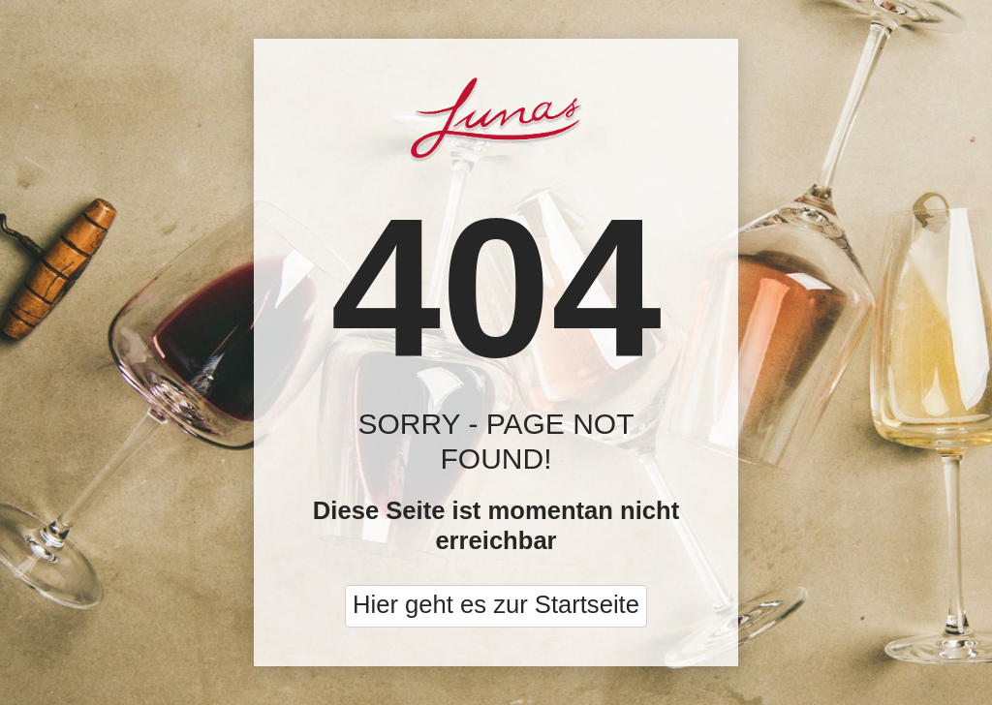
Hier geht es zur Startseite (496, 604)
